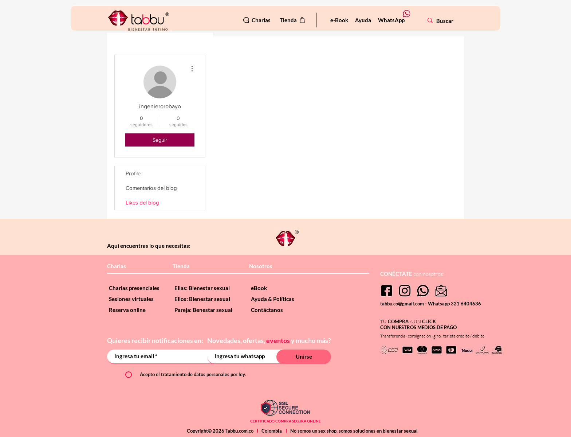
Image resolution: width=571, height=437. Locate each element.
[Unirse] (303, 357)
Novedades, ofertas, (236, 340)
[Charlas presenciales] (136, 287)
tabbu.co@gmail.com (402, 304)
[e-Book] (339, 20)
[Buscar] (458, 21)
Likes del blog (142, 202)
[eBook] (278, 287)
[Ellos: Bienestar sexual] (205, 298)
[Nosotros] (274, 266)
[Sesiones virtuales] (136, 298)
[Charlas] (256, 20)
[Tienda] (293, 20)
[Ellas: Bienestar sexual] (205, 287)
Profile (133, 173)
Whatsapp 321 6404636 (454, 304)
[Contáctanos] (278, 309)
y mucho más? (311, 340)
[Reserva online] (136, 309)
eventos (278, 340)
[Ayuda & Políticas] (278, 298)
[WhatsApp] (391, 20)
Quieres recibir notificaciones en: (155, 340)
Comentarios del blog (151, 188)
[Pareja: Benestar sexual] (205, 309)
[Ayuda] (363, 20)
